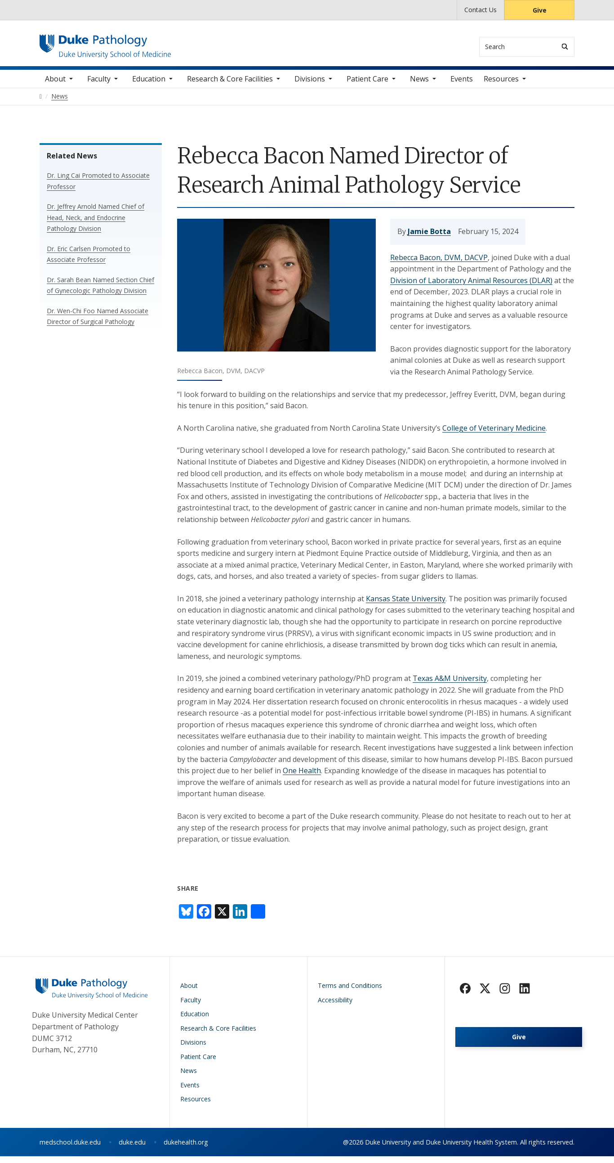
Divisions (309, 85)
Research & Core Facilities (230, 85)
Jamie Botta (429, 238)
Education (148, 85)
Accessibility (335, 1006)
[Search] (564, 46)
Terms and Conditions (350, 992)
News (419, 85)
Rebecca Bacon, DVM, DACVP (439, 264)
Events (461, 85)
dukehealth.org (186, 1149)
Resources (501, 85)
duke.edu (132, 1149)
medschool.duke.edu (70, 1149)
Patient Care (367, 85)
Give (540, 10)
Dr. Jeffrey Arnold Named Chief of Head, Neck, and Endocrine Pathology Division (95, 224)
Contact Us (480, 9)
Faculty (99, 85)
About (55, 85)
